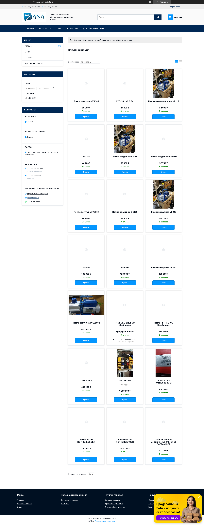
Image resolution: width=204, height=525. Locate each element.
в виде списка (180, 62)
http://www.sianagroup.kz (37, 194)
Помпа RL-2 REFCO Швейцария (125, 324)
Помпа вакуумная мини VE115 (163, 101)
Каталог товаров (24, 503)
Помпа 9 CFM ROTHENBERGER (125, 441)
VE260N (125, 267)
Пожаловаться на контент (105, 521)
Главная (29, 29)
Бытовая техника (112, 500)
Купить (86, 117)
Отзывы (28, 57)
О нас (59, 29)
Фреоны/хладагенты (114, 503)
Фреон (151, 500)
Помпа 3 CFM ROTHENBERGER (163, 381)
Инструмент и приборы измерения (99, 40)
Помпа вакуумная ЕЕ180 (124, 212)
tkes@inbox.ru (33, 198)
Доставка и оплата (93, 29)
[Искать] (158, 17)
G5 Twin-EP (125, 380)
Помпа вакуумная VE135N (163, 157)
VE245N (86, 267)
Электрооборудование (115, 507)
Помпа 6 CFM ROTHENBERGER (86, 441)
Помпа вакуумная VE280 (163, 267)
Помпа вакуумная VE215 (124, 157)
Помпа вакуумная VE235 (163, 212)
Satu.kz (114, 519)
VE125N (86, 157)
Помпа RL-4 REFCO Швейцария (163, 324)
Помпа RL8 (86, 380)
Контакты (72, 29)
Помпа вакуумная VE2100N (86, 323)
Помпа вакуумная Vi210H (86, 101)
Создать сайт (38, 2)
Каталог (43, 29)
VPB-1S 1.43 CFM (124, 101)
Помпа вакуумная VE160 (86, 212)
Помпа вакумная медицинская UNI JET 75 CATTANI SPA (163, 442)
